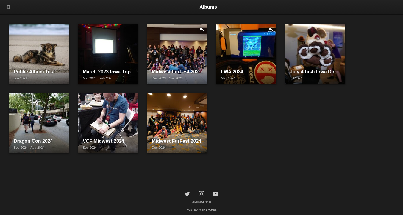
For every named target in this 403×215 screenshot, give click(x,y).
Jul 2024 (296, 78)
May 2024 (228, 78)
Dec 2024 (159, 147)
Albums (208, 7)
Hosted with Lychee (202, 209)
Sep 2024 (90, 147)
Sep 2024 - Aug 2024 (29, 147)
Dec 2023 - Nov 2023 (167, 78)
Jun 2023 (20, 78)
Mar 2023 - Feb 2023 (98, 78)
